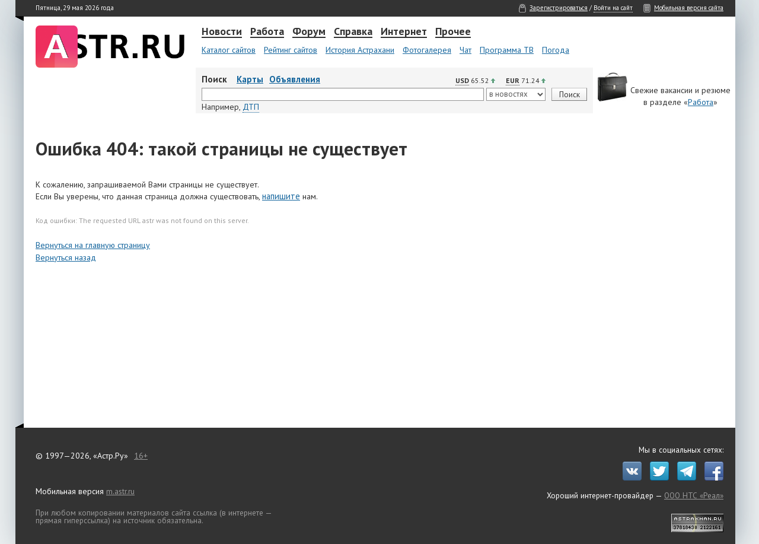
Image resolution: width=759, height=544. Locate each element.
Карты (250, 79)
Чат (465, 49)
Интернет (404, 32)
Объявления (294, 79)
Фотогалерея (427, 49)
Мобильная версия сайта (688, 8)
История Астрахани (360, 49)
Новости (222, 32)
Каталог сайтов (229, 49)
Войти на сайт (613, 8)
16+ (141, 455)
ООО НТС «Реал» (693, 495)
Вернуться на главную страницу (93, 245)
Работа (267, 32)
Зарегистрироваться (559, 8)
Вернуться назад (66, 257)
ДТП (251, 106)
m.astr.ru (120, 491)
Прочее (453, 32)
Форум (309, 32)
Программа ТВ (507, 49)
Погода (555, 49)
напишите (281, 196)
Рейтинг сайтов (290, 49)
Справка (353, 32)
